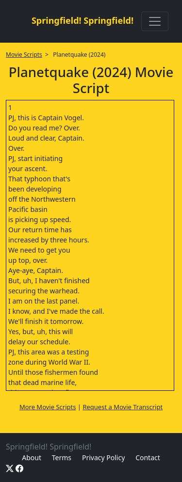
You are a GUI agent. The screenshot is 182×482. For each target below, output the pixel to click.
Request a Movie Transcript (123, 406)
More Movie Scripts (47, 406)
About (31, 457)
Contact (147, 457)
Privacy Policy (103, 457)
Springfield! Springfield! (82, 20)
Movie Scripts (24, 54)
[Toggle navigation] (154, 21)
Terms (61, 457)
